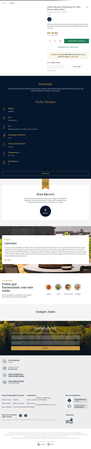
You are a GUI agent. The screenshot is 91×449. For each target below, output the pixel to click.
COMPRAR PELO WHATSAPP (68, 47)
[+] (60, 41)
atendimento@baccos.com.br (46, 405)
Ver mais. (50, 28)
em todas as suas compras (16, 375)
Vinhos (12, 3)
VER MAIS (45, 173)
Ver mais (7, 260)
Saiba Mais (74, 57)
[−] (50, 41)
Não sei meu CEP (51, 70)
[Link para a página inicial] (4, 3)
